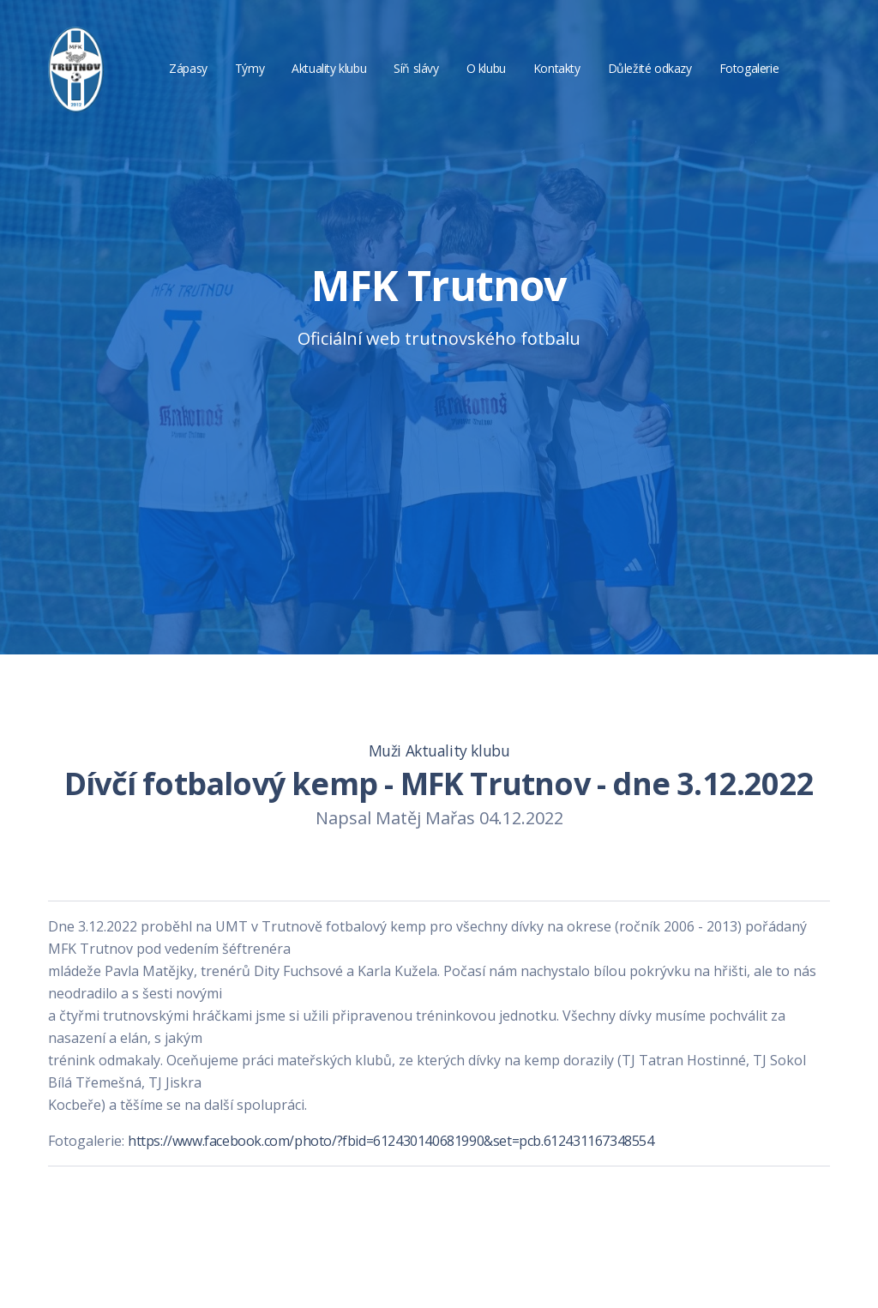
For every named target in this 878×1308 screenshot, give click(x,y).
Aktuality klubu (329, 68)
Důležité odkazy (650, 68)
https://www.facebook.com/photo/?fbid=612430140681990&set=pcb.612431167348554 (391, 1140)
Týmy (249, 68)
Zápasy (188, 68)
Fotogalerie (749, 68)
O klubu (486, 68)
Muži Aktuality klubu (439, 750)
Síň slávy (416, 68)
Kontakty (556, 68)
